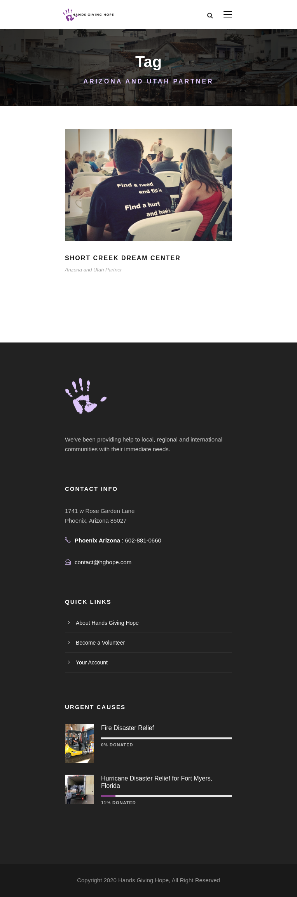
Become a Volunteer (100, 643)
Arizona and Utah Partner (93, 270)
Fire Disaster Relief (127, 728)
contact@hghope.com (103, 562)
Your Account (92, 662)
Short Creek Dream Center (123, 258)
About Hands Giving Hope (107, 623)
